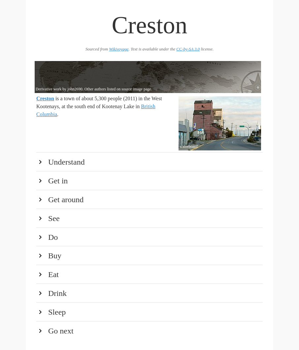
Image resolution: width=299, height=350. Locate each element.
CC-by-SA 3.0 (188, 49)
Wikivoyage (118, 49)
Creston (45, 98)
